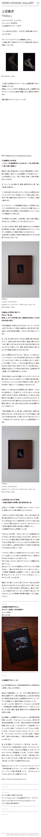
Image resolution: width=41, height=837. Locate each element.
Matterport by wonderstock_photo (18, 155)
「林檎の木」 (22, 89)
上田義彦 (8, 11)
